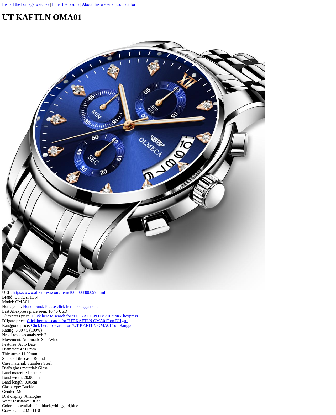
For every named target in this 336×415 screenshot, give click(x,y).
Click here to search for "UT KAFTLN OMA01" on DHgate (77, 320)
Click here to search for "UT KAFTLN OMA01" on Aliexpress (85, 316)
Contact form (127, 4)
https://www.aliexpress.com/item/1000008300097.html (59, 292)
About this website (97, 4)
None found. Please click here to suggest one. (61, 306)
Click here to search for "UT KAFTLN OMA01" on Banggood (83, 325)
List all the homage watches (25, 4)
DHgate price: (14, 320)
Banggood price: (16, 325)
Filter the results (65, 4)
